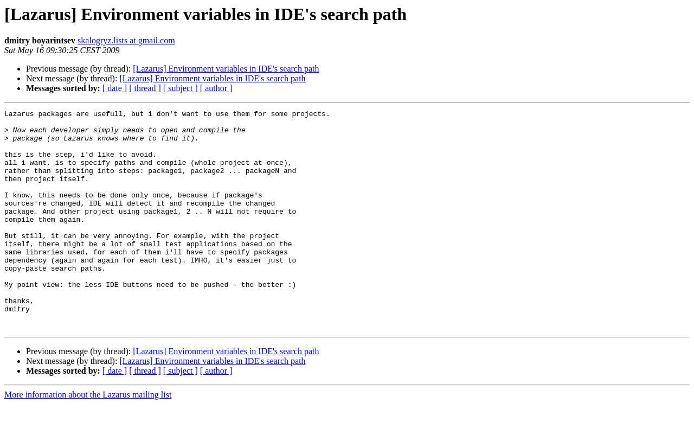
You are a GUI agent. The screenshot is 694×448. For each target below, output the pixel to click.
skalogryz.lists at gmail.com (126, 40)
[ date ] (114, 88)
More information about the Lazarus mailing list (87, 438)
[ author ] (216, 88)
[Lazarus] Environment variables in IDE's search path (226, 68)
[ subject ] (180, 88)
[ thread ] (145, 88)
